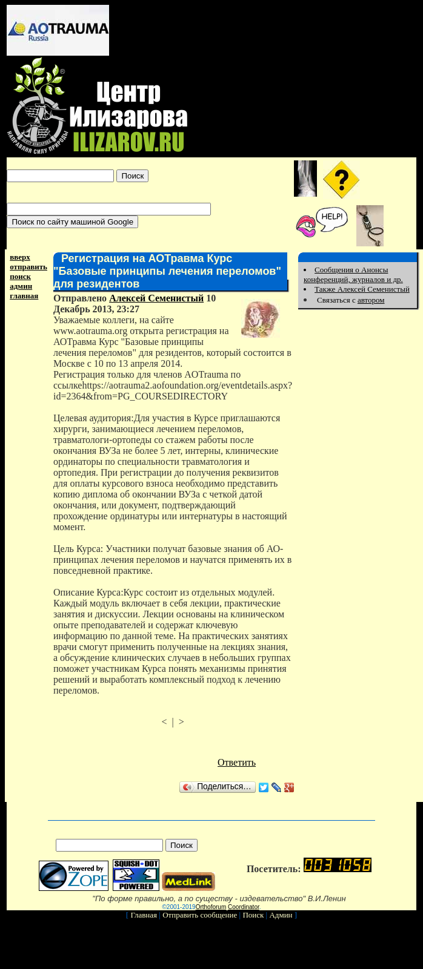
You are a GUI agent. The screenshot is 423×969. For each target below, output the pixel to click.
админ (21, 286)
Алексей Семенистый (156, 298)
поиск (20, 276)
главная (24, 295)
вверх (20, 256)
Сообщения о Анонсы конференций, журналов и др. (353, 274)
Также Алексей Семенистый (362, 289)
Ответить (237, 762)
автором (371, 299)
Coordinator (243, 907)
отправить (28, 266)
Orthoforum (211, 907)
